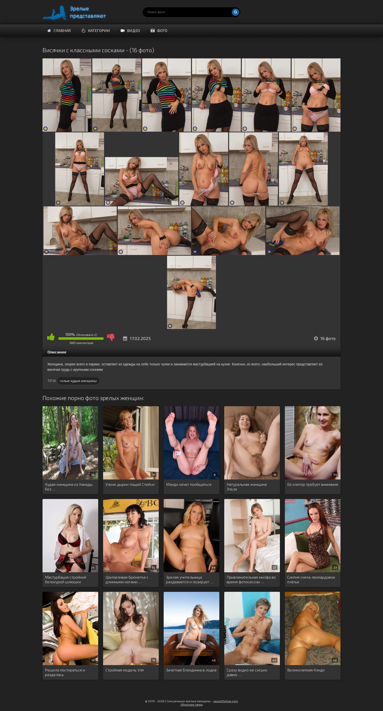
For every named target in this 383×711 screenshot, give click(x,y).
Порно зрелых (79, 12)
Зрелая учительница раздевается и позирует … (189, 579)
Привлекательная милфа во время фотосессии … (251, 579)
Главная (59, 30)
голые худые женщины (78, 381)
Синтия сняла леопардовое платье (311, 579)
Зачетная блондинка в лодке (191, 670)
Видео (130, 30)
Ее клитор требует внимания (312, 484)
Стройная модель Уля (125, 670)
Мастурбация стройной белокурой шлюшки (65, 579)
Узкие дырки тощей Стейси (130, 484)
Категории (96, 30)
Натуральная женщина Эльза (247, 486)
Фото (159, 30)
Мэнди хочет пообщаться (188, 484)
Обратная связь (192, 704)
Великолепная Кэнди (306, 670)
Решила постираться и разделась (65, 672)
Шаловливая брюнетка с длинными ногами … (127, 579)
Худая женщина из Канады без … (69, 486)
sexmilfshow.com (225, 701)
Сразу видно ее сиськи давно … (247, 672)
